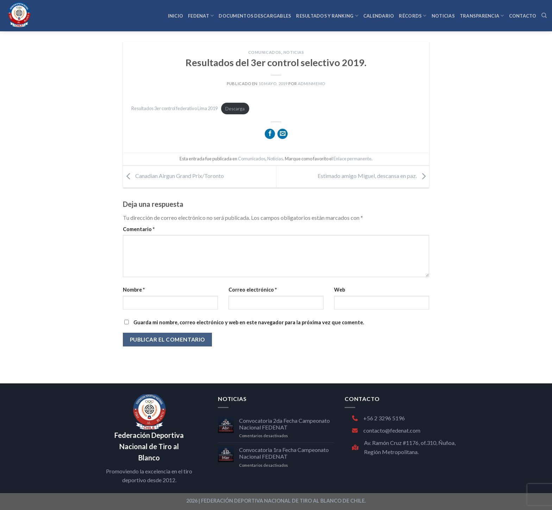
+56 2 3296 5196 (378, 418)
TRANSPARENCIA (482, 15)
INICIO (175, 16)
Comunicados (264, 52)
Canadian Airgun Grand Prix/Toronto (173, 176)
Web (339, 290)
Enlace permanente (352, 158)
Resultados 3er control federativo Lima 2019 (174, 108)
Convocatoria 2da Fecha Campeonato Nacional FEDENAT (284, 424)
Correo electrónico (252, 290)
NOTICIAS (443, 16)
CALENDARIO (378, 16)
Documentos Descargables (255, 16)
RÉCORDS (412, 15)
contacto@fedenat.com (386, 430)
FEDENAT (201, 15)
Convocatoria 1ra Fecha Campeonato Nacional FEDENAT (284, 453)
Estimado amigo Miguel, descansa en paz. (373, 176)
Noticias (293, 52)
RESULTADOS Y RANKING (327, 15)
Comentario (139, 229)
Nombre (134, 290)
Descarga (235, 108)
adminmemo (311, 83)
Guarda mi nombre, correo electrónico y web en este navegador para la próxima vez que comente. (248, 322)
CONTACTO (523, 16)
